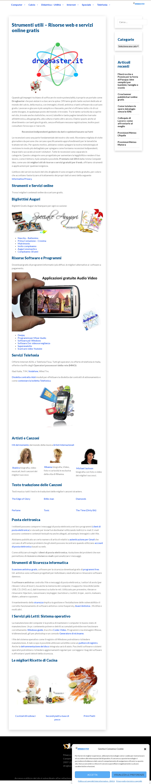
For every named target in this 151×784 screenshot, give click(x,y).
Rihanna (48, 467)
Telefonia (102, 4)
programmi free (91, 569)
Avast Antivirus (82, 605)
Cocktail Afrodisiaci (25, 715)
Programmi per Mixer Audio (32, 337)
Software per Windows (29, 340)
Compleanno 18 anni (28, 251)
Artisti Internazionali (63, 444)
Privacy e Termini (71, 755)
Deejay (21, 335)
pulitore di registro (88, 642)
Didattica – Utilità (51, 4)
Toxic (46, 510)
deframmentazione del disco (35, 646)
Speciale (86, 4)
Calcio (31, 4)
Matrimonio (24, 243)
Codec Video (59, 629)
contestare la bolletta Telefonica (34, 380)
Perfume (16, 510)
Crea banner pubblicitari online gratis (127, 97)
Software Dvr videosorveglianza (34, 343)
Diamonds (81, 498)
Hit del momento (20, 444)
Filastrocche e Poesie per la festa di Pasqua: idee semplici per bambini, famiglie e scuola (128, 81)
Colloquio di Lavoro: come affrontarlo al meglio (125, 122)
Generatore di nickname (71, 633)
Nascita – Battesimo (28, 238)
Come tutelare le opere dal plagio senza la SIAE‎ (127, 109)
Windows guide (35, 629)
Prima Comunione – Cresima (32, 240)
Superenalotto (25, 346)
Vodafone (33, 371)
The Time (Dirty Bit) (86, 510)
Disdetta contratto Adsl (24, 377)
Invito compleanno (27, 246)
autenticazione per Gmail (82, 539)
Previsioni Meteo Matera (127, 143)
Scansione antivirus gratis (24, 569)
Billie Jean (49, 498)
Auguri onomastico (27, 248)
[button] (145, 759)
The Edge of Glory (21, 498)
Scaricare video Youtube (30, 348)
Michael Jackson (84, 468)
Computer (16, 4)
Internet (71, 4)
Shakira (16, 467)
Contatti (67, 758)
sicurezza (39, 602)
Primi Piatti (89, 715)
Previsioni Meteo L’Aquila (127, 134)
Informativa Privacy (22, 178)
